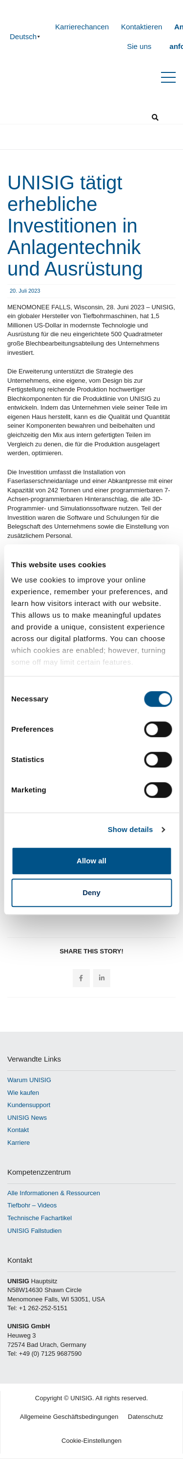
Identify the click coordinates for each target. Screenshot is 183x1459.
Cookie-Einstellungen (91, 1440)
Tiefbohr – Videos (32, 1205)
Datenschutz (145, 1416)
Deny (91, 892)
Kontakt (18, 1130)
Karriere (18, 1142)
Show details (130, 829)
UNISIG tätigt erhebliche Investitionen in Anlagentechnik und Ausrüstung (75, 225)
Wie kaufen (23, 1092)
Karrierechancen (82, 27)
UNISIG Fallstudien (34, 1230)
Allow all (91, 861)
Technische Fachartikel (39, 1218)
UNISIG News (27, 1117)
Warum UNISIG (29, 1080)
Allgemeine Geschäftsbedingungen (69, 1416)
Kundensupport (28, 1105)
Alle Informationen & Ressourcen (53, 1193)
